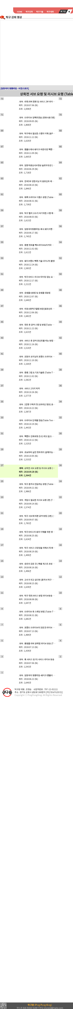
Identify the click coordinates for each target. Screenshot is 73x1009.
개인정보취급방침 (54, 692)
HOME (19, 11)
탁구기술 (39, 11)
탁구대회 (50, 11)
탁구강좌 (29, 11)
